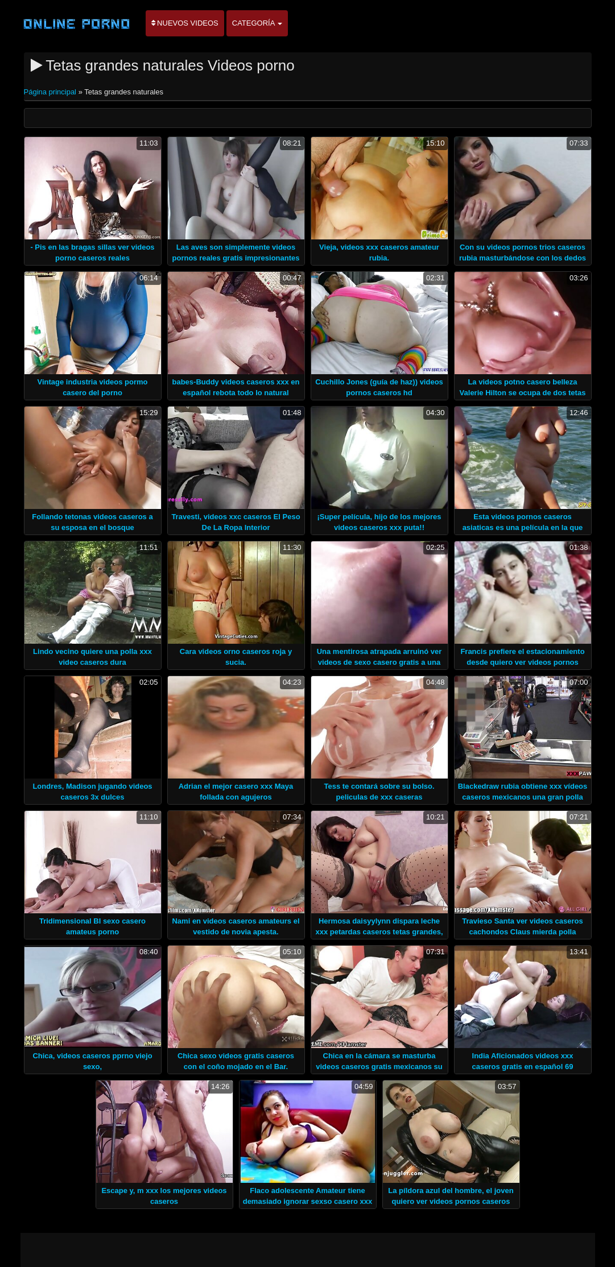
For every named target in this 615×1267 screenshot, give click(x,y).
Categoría (257, 23)
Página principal (51, 92)
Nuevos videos (184, 23)
